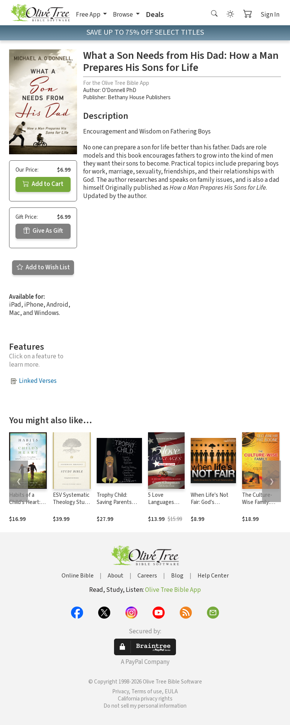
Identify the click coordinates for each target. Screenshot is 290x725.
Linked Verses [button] (38, 381)
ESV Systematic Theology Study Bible (71, 502)
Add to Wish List (43, 267)
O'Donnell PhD (119, 90)
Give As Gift (43, 230)
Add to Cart (43, 184)
